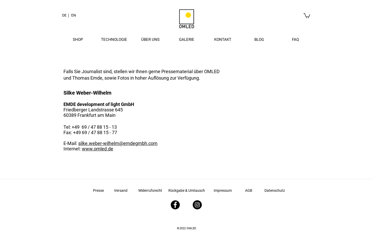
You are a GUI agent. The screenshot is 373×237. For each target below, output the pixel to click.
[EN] (73, 15)
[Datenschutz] (275, 190)
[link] (307, 15)
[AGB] (249, 190)
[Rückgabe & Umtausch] (186, 191)
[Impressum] (223, 190)
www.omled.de (97, 148)
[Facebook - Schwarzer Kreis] (175, 204)
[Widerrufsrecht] (150, 191)
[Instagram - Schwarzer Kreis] (197, 204)
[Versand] (121, 191)
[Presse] (98, 191)
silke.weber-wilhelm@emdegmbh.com (117, 143)
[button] (78, 39)
